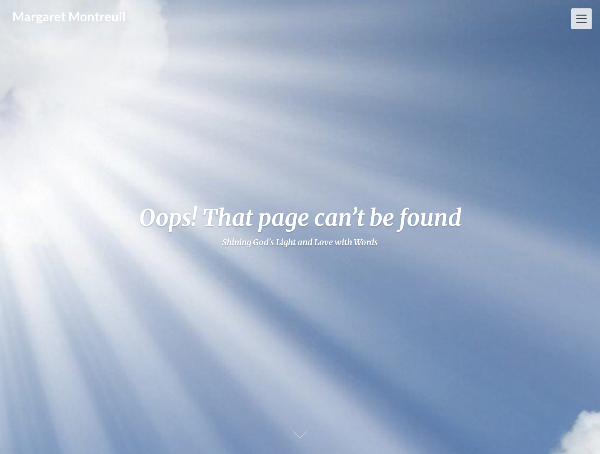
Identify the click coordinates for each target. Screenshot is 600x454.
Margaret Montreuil (69, 16)
